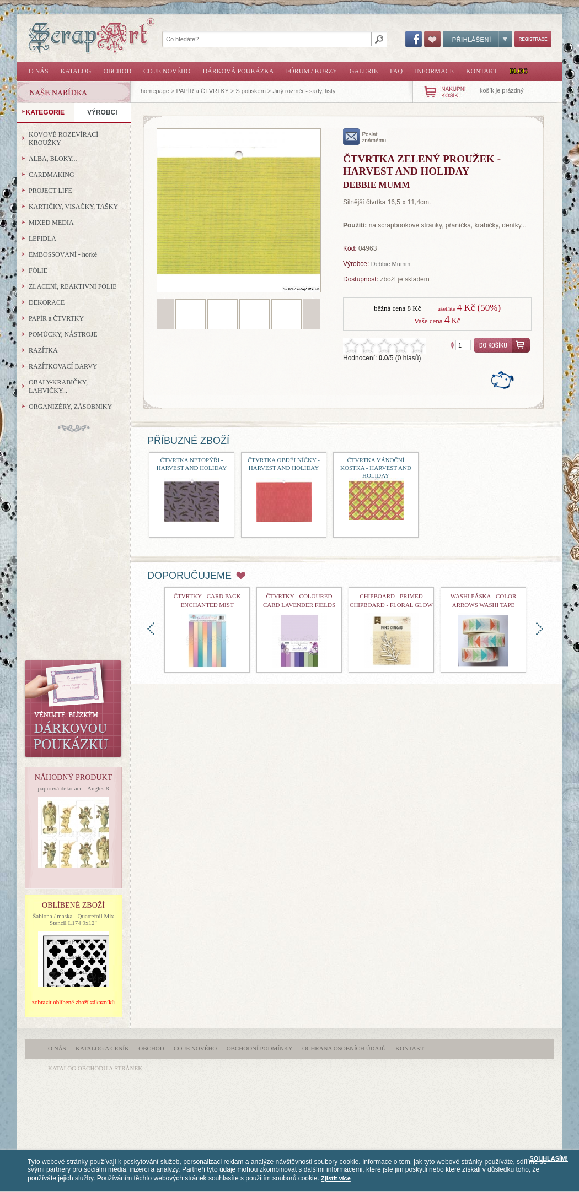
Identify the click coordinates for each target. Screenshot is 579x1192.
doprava (539, 628)
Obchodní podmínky (260, 1048)
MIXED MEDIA (51, 222)
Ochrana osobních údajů (344, 1048)
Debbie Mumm (391, 264)
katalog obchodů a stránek (95, 1068)
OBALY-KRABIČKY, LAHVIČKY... (58, 386)
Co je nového (166, 71)
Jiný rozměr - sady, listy (303, 91)
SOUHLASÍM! (548, 1158)
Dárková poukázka (238, 71)
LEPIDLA (42, 238)
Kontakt (481, 71)
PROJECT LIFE (50, 190)
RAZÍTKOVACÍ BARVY (63, 366)
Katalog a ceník (102, 1048)
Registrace (532, 39)
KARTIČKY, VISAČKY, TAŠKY (73, 206)
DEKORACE (47, 302)
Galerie (364, 71)
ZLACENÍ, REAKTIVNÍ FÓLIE (73, 286)
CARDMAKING (51, 174)
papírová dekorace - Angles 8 (73, 788)
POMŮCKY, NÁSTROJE (63, 334)
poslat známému (365, 136)
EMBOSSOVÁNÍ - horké (63, 254)
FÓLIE (38, 270)
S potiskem (251, 91)
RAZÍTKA (43, 350)
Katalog (76, 71)
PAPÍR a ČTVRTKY (202, 91)
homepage (155, 91)
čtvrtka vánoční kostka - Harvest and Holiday (375, 468)
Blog (519, 71)
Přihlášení (477, 39)
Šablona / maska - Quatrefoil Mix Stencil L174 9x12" (73, 919)
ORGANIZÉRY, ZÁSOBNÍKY (70, 406)
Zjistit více (336, 1178)
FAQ (396, 71)
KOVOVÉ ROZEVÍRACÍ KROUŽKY (63, 139)
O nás (39, 71)
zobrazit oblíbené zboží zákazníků (73, 1002)
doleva (150, 628)
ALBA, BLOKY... (53, 158)
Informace (434, 71)
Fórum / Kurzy (311, 71)
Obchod (117, 71)
